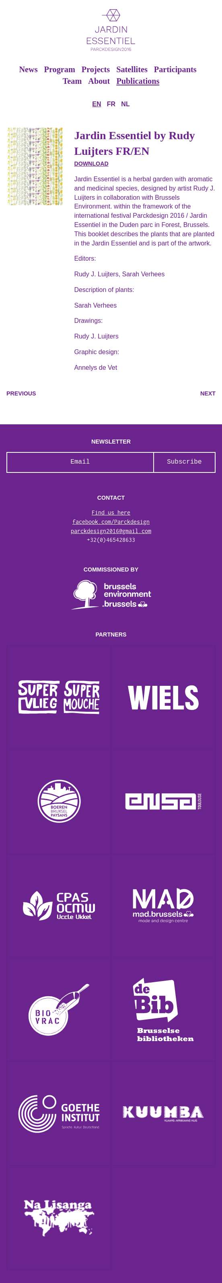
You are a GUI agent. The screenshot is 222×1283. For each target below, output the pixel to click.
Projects (96, 69)
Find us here (111, 512)
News (28, 69)
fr (111, 104)
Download (91, 163)
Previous (21, 393)
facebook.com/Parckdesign (111, 522)
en (96, 104)
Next (208, 393)
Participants (175, 69)
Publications (137, 81)
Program (59, 69)
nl (125, 104)
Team (72, 81)
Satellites (132, 69)
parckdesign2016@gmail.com (111, 531)
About (99, 81)
